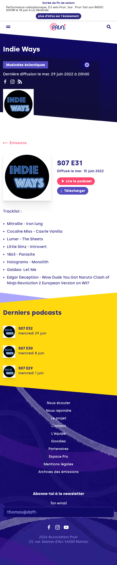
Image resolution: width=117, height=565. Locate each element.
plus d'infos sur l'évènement (58, 16)
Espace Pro (58, 456)
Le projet (58, 418)
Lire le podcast (76, 181)
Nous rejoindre (58, 410)
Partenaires (58, 449)
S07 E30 (25, 348)
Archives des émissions (58, 472)
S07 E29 (25, 368)
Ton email (58, 503)
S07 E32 (25, 328)
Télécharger (72, 191)
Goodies (58, 441)
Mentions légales (58, 464)
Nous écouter (58, 403)
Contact (58, 426)
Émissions (15, 143)
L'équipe (58, 433)
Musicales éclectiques (25, 65)
